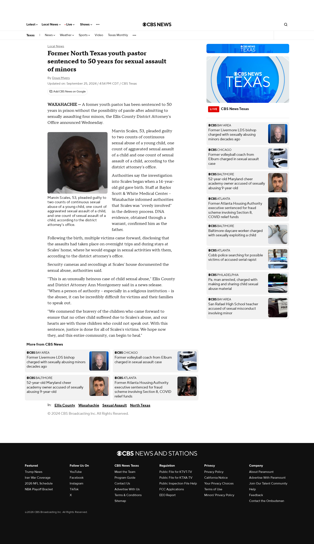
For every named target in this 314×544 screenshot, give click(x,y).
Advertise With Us (127, 489)
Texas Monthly (118, 35)
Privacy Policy (213, 471)
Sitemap (120, 501)
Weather (67, 35)
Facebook (77, 477)
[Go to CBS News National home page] (157, 24)
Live (70, 24)
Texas (30, 35)
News (50, 35)
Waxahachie (88, 405)
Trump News (33, 471)
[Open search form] (286, 24)
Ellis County (64, 405)
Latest (32, 24)
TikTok (74, 489)
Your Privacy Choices (218, 483)
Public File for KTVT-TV (175, 471)
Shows (86, 24)
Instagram (76, 483)
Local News (51, 24)
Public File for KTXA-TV (175, 477)
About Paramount (261, 471)
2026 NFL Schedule (39, 483)
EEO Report (167, 495)
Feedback (256, 495)
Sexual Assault (114, 405)
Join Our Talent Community (268, 483)
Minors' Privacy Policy (219, 495)
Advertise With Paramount (267, 477)
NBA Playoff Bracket (39, 489)
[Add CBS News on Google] (67, 91)
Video (99, 35)
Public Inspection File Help (178, 483)
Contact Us (122, 483)
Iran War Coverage (37, 477)
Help (252, 489)
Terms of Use (213, 489)
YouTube (76, 471)
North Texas (140, 405)
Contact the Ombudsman (266, 501)
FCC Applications (171, 489)
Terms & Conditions (128, 495)
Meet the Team (125, 471)
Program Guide (125, 477)
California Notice (216, 477)
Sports (84, 35)
